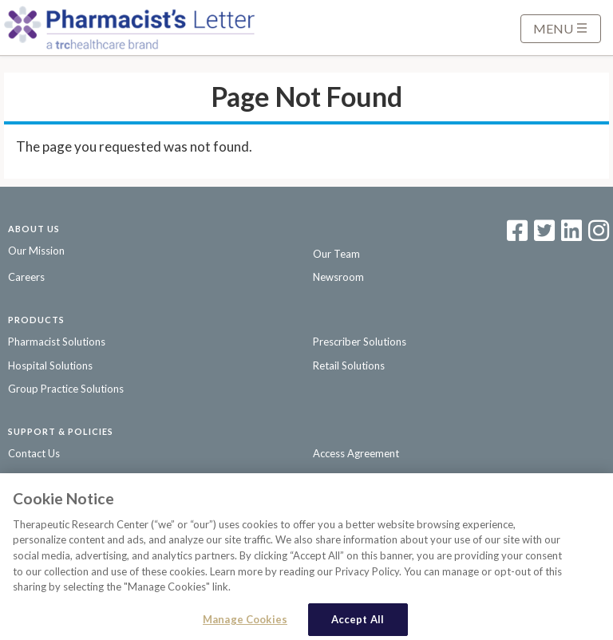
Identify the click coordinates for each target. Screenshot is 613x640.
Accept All (357, 622)
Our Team (336, 253)
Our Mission (36, 250)
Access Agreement (356, 453)
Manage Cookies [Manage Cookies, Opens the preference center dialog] (245, 622)
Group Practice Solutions (66, 388)
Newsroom (338, 277)
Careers (26, 277)
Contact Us (34, 453)
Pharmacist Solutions (56, 341)
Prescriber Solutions (359, 341)
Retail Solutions (349, 365)
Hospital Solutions (50, 365)
